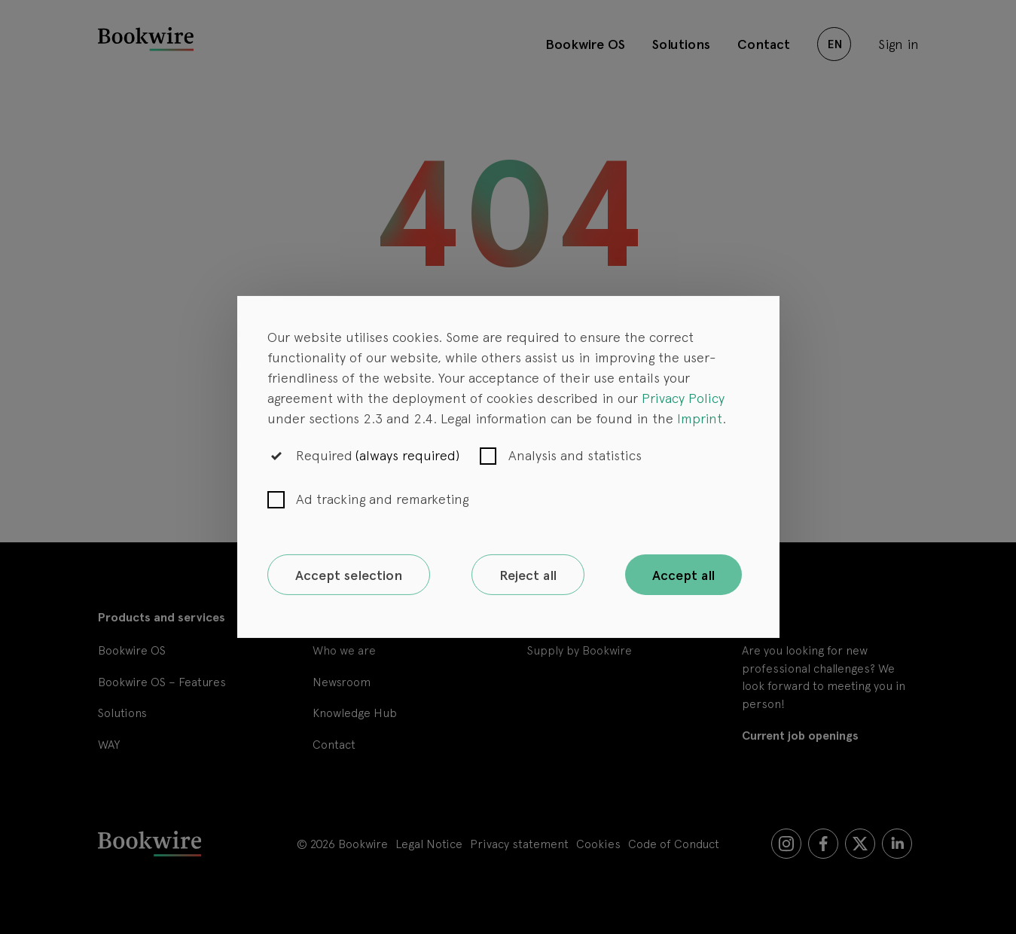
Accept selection (348, 575)
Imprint (699, 418)
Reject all (528, 575)
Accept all (683, 575)
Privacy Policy (683, 397)
